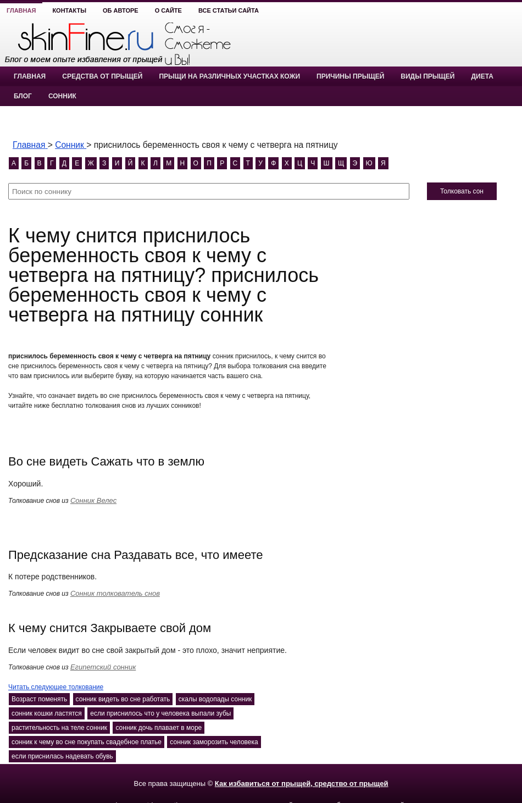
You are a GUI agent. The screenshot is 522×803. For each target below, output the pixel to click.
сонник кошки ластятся (47, 713)
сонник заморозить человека (214, 742)
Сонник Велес (93, 500)
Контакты (69, 10)
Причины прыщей (350, 76)
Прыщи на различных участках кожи (229, 76)
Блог (23, 96)
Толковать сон (462, 191)
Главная (21, 10)
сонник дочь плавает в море (158, 728)
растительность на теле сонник (59, 728)
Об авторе (120, 10)
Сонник (62, 96)
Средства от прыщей (102, 76)
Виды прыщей (427, 76)
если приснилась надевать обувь (62, 756)
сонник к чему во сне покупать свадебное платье (87, 742)
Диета (482, 76)
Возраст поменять (39, 699)
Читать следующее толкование (55, 687)
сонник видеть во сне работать (123, 699)
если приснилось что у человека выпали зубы (160, 713)
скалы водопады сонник (215, 699)
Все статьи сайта (228, 10)
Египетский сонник (103, 667)
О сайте (168, 10)
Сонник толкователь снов (115, 593)
